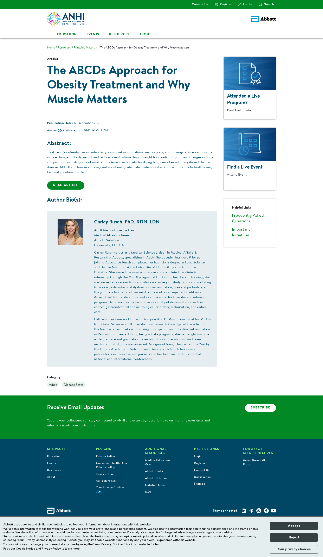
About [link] (145, 34)
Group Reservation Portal (256, 462)
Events (51, 463)
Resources (54, 470)
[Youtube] (273, 510)
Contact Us (201, 470)
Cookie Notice (25, 548)
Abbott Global (154, 471)
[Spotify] (258, 510)
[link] (51, 47)
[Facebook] (266, 510)
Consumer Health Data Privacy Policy (111, 465)
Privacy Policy (105, 456)
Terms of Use (105, 474)
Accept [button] (294, 525)
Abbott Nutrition (156, 478)
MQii (148, 492)
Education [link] (67, 34)
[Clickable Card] (250, 88)
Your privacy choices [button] (294, 549)
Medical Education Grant (157, 462)
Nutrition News (155, 485)
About (51, 477)
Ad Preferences (106, 481)
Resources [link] (119, 34)
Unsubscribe (202, 477)
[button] (260, 4)
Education (54, 456)
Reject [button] (294, 537)
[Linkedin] (243, 510)
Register (199, 463)
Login (198, 456)
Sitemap (199, 484)
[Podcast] (251, 510)
